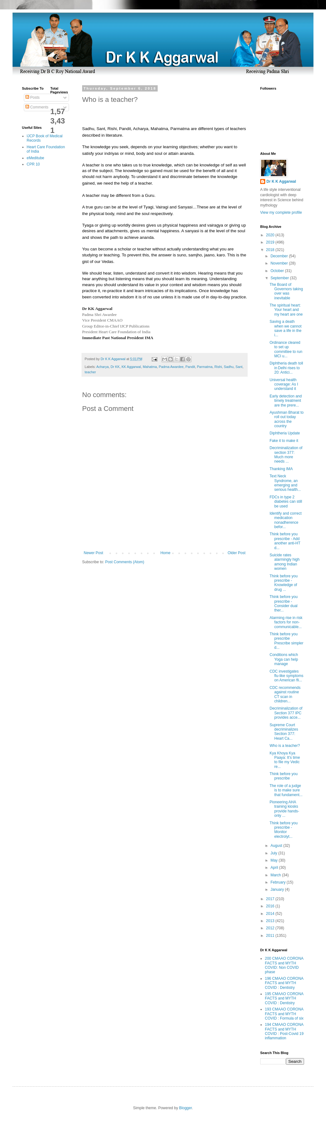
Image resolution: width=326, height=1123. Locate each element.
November (280, 263)
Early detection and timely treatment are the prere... (286, 400)
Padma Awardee (171, 367)
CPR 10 (33, 164)
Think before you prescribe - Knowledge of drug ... (283, 583)
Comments (36, 107)
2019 (271, 242)
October (278, 271)
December (280, 256)
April (275, 867)
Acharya (102, 367)
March (276, 875)
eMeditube (35, 158)
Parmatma (205, 367)
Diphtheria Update (285, 433)
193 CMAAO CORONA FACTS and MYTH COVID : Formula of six (284, 1014)
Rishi (218, 367)
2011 (271, 935)
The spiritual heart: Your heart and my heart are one (286, 310)
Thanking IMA (281, 469)
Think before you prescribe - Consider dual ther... (283, 603)
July (274, 853)
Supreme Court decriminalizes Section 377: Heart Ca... (284, 732)
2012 (271, 928)
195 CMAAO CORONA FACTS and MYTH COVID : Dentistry (284, 998)
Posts (32, 97)
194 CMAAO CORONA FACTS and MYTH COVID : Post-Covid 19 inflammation (284, 1031)
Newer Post (93, 553)
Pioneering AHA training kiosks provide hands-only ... (284, 809)
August (277, 845)
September (280, 278)
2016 (271, 906)
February (279, 882)
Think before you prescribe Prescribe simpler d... (286, 641)
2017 (271, 899)
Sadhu (229, 367)
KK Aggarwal (131, 367)
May (275, 860)
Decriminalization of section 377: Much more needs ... (286, 455)
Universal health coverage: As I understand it (284, 384)
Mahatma (150, 367)
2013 (271, 921)
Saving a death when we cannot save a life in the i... (286, 328)
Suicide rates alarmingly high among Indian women (285, 562)
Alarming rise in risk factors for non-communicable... (286, 622)
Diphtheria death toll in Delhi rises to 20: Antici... (286, 368)
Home (165, 553)
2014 (271, 913)
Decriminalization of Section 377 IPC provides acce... (286, 713)
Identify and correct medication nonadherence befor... (286, 520)
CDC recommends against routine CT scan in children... (285, 694)
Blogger (185, 1108)
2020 (271, 235)
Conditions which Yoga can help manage (284, 659)
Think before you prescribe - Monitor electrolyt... (283, 830)
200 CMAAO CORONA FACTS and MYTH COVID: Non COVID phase (284, 965)
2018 (271, 250)
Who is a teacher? (285, 745)
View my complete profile (281, 212)
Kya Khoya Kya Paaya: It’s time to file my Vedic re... (285, 760)
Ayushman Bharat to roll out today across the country (287, 419)
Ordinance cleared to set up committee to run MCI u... (286, 349)
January (278, 889)
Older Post (236, 553)
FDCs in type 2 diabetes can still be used (286, 501)
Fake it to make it (284, 440)
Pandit (190, 367)
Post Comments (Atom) (124, 562)
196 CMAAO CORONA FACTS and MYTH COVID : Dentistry (284, 983)
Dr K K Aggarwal (281, 181)
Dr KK (115, 367)
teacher (90, 372)
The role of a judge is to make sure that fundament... (286, 790)
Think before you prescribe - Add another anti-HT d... (285, 541)
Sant (238, 367)
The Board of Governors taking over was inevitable (286, 291)
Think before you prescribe (283, 776)
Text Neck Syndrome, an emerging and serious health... (285, 483)
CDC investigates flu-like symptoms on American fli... (286, 676)
